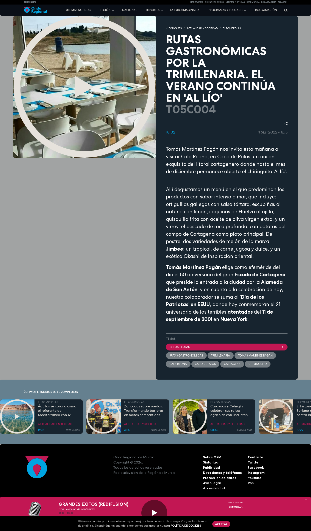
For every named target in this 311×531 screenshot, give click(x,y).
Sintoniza (210, 462)
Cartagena (232, 364)
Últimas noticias (78, 10)
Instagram (256, 473)
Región (105, 10)
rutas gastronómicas (186, 356)
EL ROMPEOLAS (237, 28)
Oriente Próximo (214, 2)
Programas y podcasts (225, 10)
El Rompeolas (227, 347)
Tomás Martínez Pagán (256, 356)
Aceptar (221, 524)
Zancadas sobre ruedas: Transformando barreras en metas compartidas (144, 411)
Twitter (254, 462)
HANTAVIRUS (196, 2)
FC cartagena (268, 2)
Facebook (256, 468)
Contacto (255, 457)
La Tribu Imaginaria (184, 10)
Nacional (129, 10)
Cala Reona (178, 364)
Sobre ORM (212, 457)
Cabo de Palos (205, 364)
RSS (251, 483)
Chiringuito (258, 364)
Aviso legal (212, 483)
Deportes (152, 10)
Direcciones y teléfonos (222, 473)
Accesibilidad (214, 488)
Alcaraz (282, 2)
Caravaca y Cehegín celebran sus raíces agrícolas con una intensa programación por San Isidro (230, 411)
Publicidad (211, 468)
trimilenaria (220, 356)
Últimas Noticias (235, 2)
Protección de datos (220, 478)
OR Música (235, 507)
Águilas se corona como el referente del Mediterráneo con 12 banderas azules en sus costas (57, 411)
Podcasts (176, 28)
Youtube (254, 478)
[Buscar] (284, 10)
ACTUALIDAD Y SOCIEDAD (205, 28)
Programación (265, 10)
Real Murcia (253, 2)
